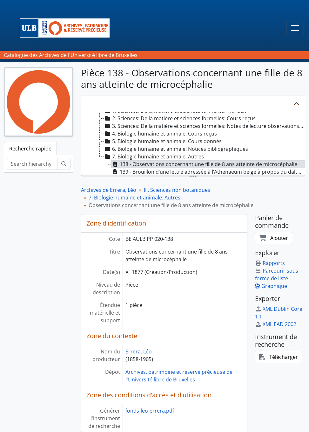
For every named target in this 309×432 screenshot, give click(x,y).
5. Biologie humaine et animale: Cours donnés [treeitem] (163, 141)
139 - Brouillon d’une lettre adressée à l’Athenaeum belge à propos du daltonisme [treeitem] (208, 172)
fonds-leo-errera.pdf (149, 410)
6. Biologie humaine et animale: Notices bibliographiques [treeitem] (176, 149)
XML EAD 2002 (275, 324)
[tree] (193, 144)
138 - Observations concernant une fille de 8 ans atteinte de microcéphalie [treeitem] (204, 164)
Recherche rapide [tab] (30, 148)
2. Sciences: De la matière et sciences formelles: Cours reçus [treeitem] (180, 118)
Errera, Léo (138, 351)
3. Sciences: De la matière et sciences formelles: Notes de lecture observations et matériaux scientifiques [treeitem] (204, 126)
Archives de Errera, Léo (108, 189)
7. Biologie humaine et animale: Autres (134, 197)
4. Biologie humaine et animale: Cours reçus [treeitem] (160, 133)
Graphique (271, 285)
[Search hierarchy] (32, 164)
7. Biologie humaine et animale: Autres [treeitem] (154, 156)
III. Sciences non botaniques (177, 189)
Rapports (270, 263)
